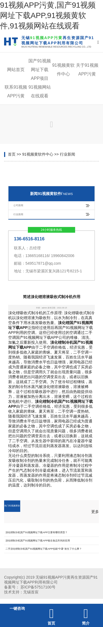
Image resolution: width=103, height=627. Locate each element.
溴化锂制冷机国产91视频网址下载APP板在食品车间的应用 (37, 540)
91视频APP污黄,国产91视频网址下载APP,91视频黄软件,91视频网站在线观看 (48, 15)
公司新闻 (18, 205)
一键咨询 (17, 608)
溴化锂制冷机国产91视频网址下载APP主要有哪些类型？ (36, 532)
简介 (86, 623)
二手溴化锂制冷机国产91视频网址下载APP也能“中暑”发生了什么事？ (43, 548)
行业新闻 (67, 154)
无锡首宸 (31, 592)
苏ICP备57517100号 (37, 587)
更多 (95, 511)
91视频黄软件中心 (37, 154)
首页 (12, 154)
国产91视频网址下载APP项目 (39, 70)
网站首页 (16, 69)
